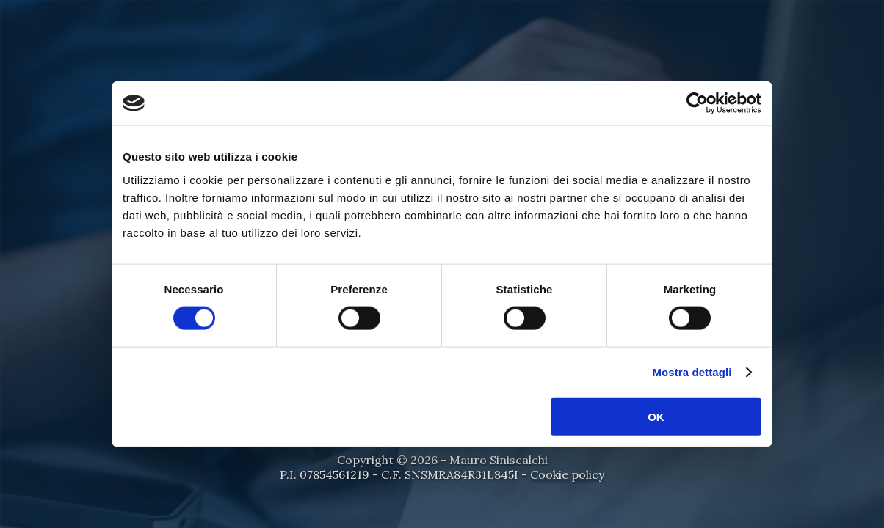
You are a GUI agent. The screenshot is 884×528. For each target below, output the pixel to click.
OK (656, 416)
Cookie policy (567, 474)
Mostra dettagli (691, 372)
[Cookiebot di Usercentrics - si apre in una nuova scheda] (697, 103)
